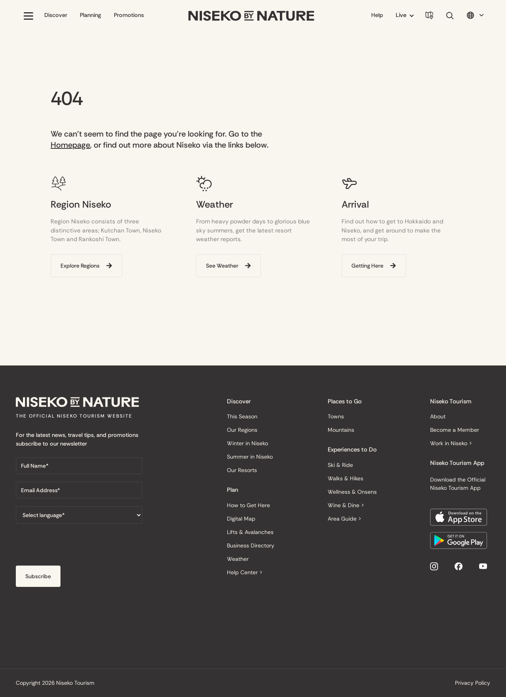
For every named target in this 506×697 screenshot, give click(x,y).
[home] (251, 16)
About (438, 416)
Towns (336, 416)
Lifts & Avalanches (250, 532)
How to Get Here (248, 505)
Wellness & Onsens (352, 492)
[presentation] (76, 547)
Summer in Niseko (250, 456)
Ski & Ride (340, 465)
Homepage (70, 145)
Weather (238, 559)
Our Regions (242, 430)
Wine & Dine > (346, 505)
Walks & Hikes (345, 478)
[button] (28, 15)
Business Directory (250, 545)
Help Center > (244, 572)
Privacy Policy (472, 682)
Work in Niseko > (451, 443)
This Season (242, 416)
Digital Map (241, 518)
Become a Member (454, 430)
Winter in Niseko (247, 443)
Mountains (341, 430)
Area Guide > (344, 518)
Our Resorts (242, 470)
